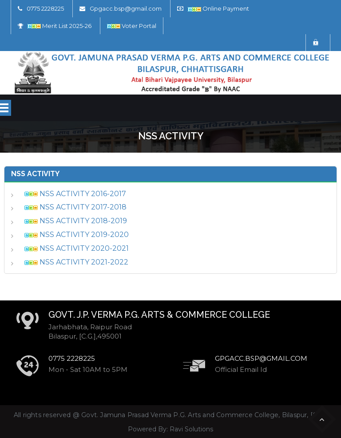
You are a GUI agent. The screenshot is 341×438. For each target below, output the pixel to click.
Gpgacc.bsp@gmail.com (126, 8)
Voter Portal (131, 25)
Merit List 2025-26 (59, 25)
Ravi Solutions (191, 429)
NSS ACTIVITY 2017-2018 (75, 207)
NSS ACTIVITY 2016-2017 (75, 193)
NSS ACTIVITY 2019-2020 (76, 234)
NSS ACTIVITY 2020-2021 (76, 248)
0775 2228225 (45, 8)
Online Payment (218, 8)
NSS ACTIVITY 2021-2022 (76, 262)
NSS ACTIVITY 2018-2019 (75, 221)
